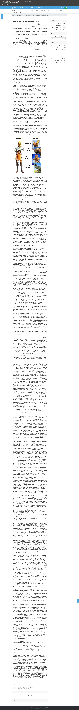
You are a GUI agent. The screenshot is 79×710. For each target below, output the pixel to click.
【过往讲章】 (38, 10)
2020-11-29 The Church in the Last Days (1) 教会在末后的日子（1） (25, 687)
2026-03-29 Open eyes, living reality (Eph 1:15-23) (57, 38)
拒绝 (7, 4)
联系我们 (36, 707)
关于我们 (32, 707)
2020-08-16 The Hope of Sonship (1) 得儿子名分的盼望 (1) (60, 29)
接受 (2, 4)
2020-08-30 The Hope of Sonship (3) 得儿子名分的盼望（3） (60, 25)
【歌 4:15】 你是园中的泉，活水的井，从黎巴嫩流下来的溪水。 (32, 7)
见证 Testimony (50, 10)
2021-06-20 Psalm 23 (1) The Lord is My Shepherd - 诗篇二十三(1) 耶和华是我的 (57, 47)
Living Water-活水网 (42, 708)
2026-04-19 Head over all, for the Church (57, 36)
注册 (66, 7)
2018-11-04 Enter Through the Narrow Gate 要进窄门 (57, 45)
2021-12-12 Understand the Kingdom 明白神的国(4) (57, 56)
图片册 (17, 12)
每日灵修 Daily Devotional (16, 10)
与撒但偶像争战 (25, 15)
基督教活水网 (19, 7)
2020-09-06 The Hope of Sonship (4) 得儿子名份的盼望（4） (60, 23)
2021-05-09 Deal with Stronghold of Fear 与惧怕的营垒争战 (57, 60)
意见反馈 (78, 601)
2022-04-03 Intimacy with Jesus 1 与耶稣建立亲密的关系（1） (57, 49)
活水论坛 (13, 12)
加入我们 (46, 707)
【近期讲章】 (32, 10)
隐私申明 (42, 707)
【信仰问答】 (62, 10)
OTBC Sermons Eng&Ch (25, 10)
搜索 (61, 7)
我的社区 (20, 12)
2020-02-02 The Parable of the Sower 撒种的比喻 (57, 51)
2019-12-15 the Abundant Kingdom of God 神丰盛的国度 (57, 58)
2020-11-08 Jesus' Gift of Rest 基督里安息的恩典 (22, 688)
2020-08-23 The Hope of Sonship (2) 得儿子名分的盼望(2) (60, 27)
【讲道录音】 (56, 10)
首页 (15, 7)
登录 (63, 7)
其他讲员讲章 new (44, 10)
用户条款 (39, 707)
